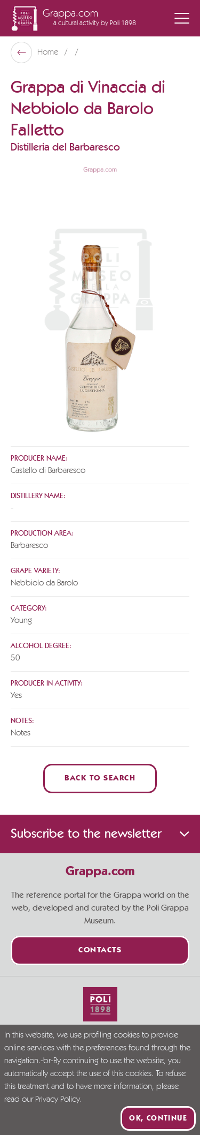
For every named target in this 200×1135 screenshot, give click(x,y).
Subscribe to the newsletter (100, 834)
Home (48, 52)
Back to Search (100, 779)
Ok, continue (158, 1118)
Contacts (100, 950)
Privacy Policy (57, 1099)
